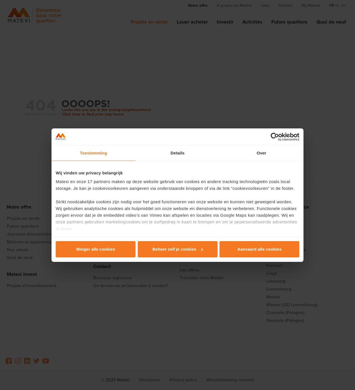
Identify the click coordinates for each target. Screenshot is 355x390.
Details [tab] (177, 153)
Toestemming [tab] (93, 153)
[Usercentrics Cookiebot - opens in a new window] (274, 137)
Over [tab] (262, 153)
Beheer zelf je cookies (177, 249)
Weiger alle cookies (95, 249)
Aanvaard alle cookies (259, 249)
